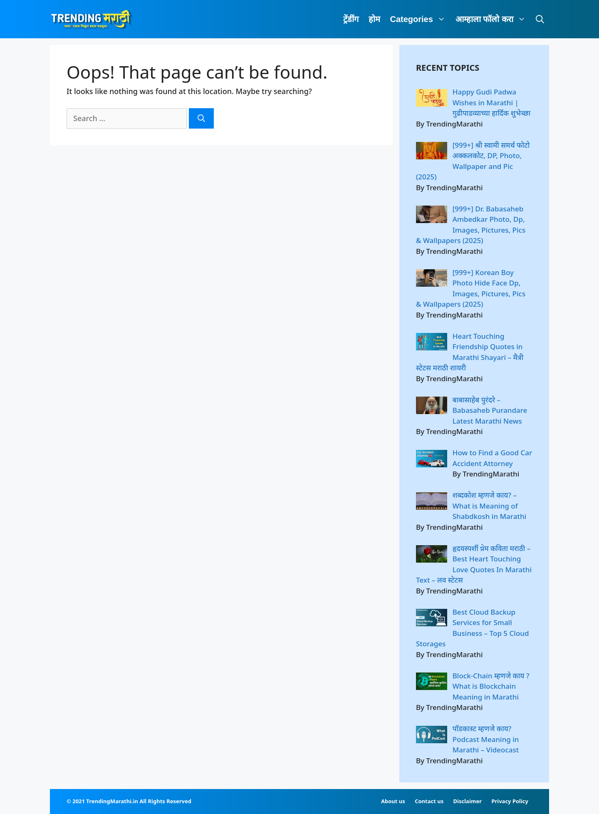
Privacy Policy (509, 801)
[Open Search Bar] (540, 19)
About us (393, 801)
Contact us (429, 801)
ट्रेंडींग (351, 19)
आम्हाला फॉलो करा (493, 19)
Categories (420, 19)
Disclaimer (467, 801)
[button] (441, 19)
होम (374, 19)
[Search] (201, 118)
